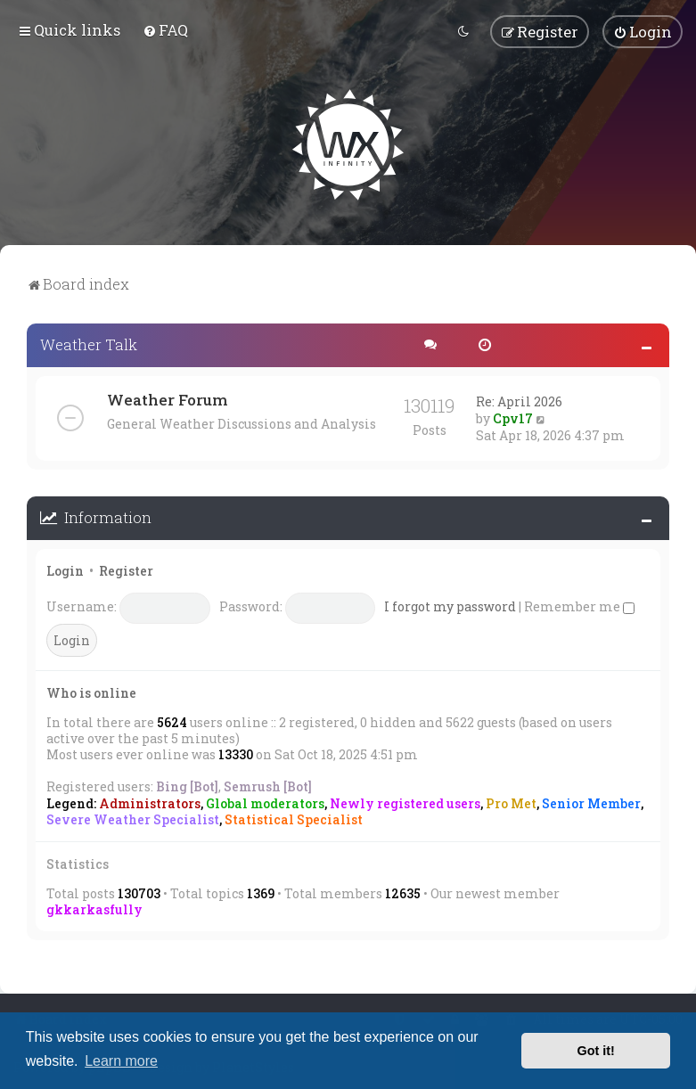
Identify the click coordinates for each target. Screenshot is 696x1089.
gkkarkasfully (94, 907)
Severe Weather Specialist (132, 818)
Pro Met (511, 802)
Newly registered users (405, 802)
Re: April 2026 (519, 399)
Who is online (91, 691)
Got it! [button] (596, 1051)
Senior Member (591, 802)
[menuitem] (165, 30)
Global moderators (265, 802)
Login (65, 569)
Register (126, 569)
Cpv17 (513, 416)
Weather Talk (88, 342)
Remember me (579, 604)
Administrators (150, 802)
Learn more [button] (121, 1061)
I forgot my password (450, 604)
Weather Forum (167, 398)
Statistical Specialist (294, 818)
